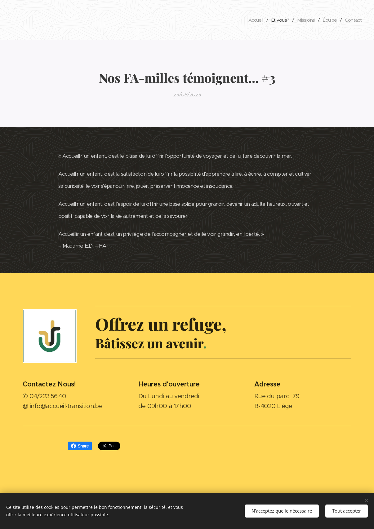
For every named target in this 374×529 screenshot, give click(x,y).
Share (80, 445)
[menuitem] (251, 20)
